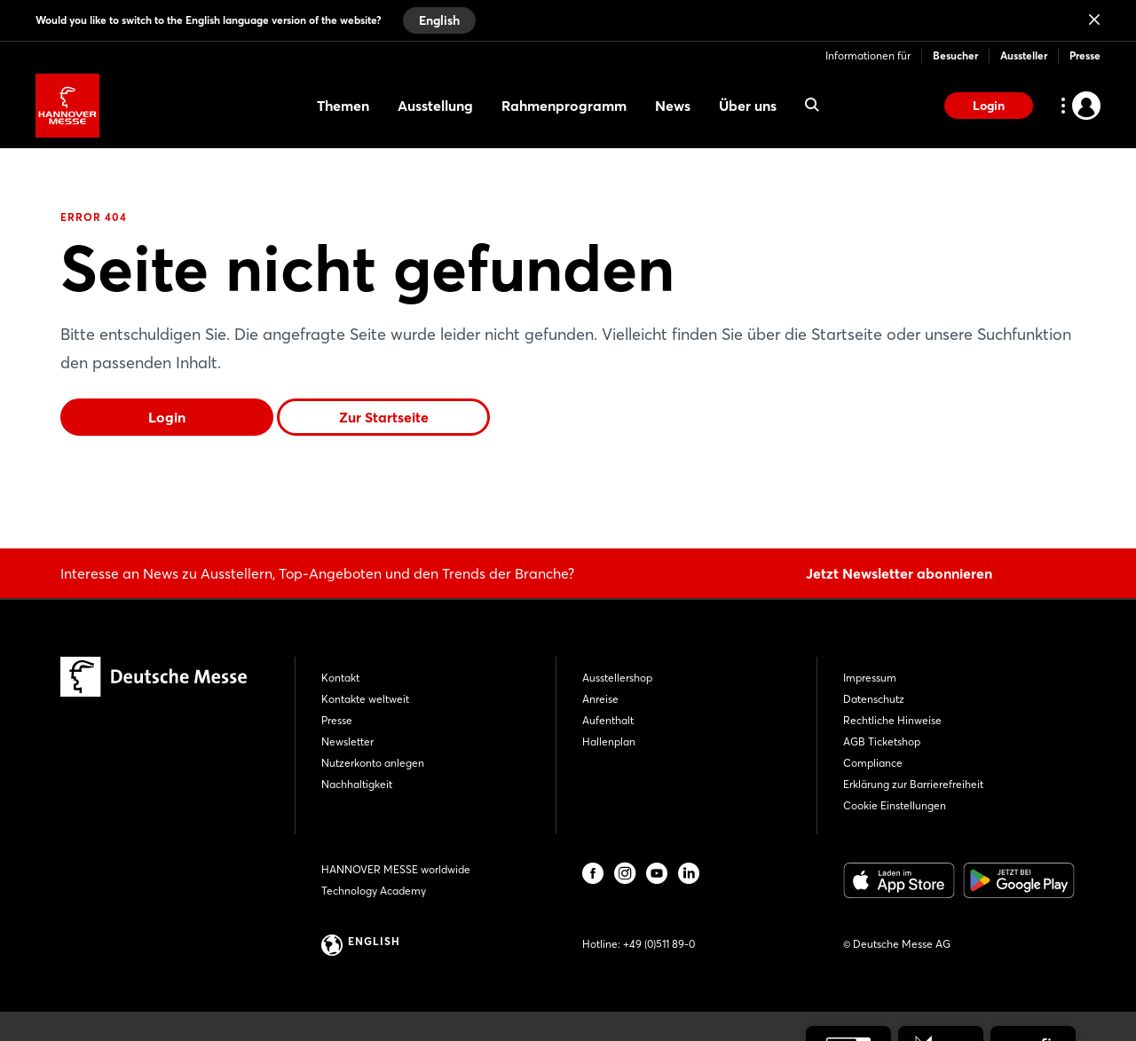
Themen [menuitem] (343, 105)
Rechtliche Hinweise (892, 720)
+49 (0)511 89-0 (659, 943)
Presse (1084, 55)
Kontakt (340, 677)
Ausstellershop (617, 677)
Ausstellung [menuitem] (435, 105)
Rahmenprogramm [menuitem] (564, 105)
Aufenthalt (608, 720)
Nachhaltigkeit (356, 784)
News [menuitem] (672, 105)
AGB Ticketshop (881, 741)
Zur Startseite (384, 417)
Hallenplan (608, 741)
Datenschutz (873, 699)
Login (989, 106)
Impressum (869, 677)
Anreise (600, 699)
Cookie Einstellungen (894, 805)
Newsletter (347, 741)
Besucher (955, 55)
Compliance (873, 762)
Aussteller (1023, 55)
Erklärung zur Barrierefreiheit (913, 784)
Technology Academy (373, 890)
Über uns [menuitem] (748, 105)
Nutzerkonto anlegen (372, 762)
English (439, 20)
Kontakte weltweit (365, 699)
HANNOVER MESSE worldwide (395, 869)
